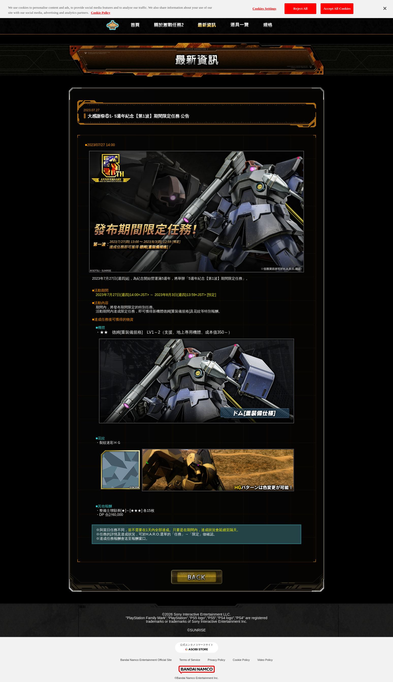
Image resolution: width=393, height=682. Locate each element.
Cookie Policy (241, 659)
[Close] (384, 5)
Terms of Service (189, 659)
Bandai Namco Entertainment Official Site (146, 659)
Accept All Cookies (337, 6)
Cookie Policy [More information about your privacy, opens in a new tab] (100, 10)
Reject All (300, 6)
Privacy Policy (216, 659)
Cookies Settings (264, 6)
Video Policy (265, 659)
